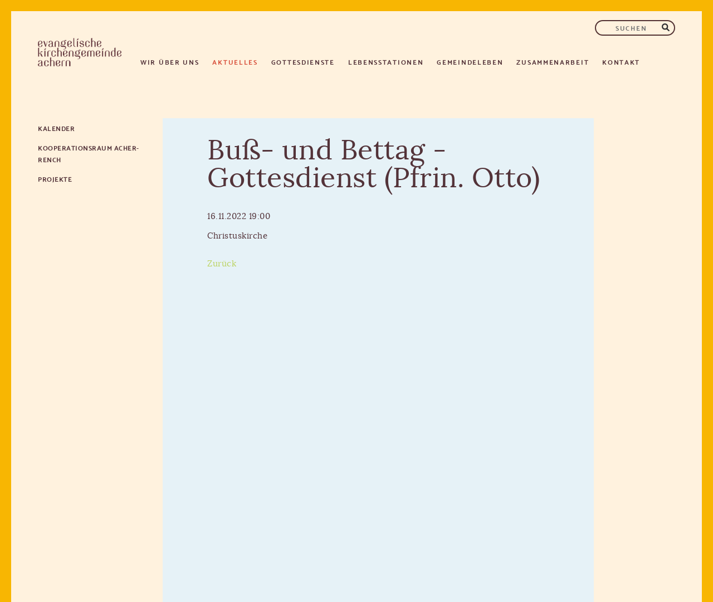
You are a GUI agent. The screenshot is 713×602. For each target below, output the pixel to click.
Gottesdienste (303, 61)
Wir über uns (169, 61)
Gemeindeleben (470, 61)
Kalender (56, 128)
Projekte (55, 179)
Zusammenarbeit (552, 61)
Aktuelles (234, 61)
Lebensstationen (386, 61)
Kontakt (621, 61)
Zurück (221, 264)
